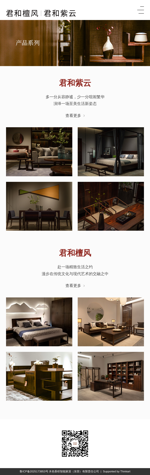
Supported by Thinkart (116, 471)
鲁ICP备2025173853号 (34, 471)
